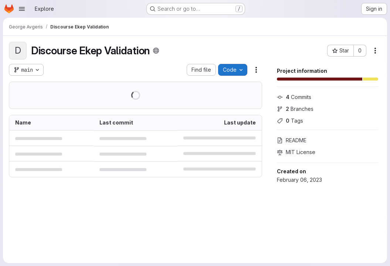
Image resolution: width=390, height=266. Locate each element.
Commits (294, 97)
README (291, 140)
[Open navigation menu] (22, 9)
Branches (295, 109)
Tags (290, 120)
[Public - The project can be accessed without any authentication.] (156, 51)
